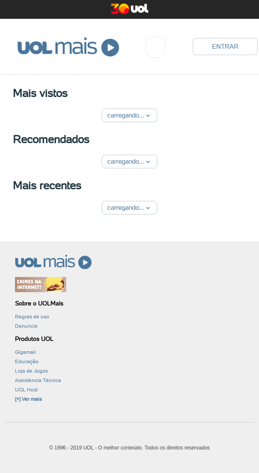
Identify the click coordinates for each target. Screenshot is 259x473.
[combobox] (155, 47)
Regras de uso (32, 317)
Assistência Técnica (38, 380)
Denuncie (26, 326)
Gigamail (25, 352)
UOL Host (26, 390)
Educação (26, 361)
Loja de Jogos (31, 371)
